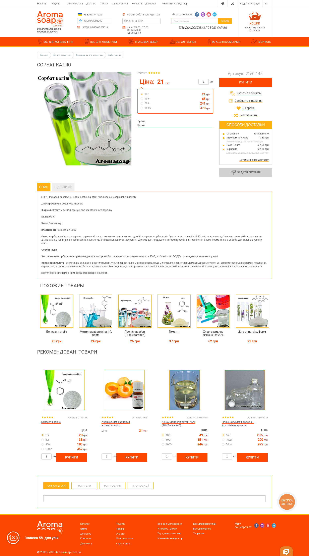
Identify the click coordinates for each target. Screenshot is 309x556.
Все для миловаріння (170, 523)
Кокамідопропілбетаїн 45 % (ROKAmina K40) (178, 423)
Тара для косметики (169, 533)
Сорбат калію (114, 55)
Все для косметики (204, 523)
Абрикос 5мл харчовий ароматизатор (116, 423)
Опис (43, 187)
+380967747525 (93, 14)
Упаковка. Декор (167, 528)
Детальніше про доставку (254, 160)
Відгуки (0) (63, 187)
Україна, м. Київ (133, 20)
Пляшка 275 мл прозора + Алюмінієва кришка (238, 423)
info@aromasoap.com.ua (95, 27)
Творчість (198, 533)
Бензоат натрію (51, 421)
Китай (141, 125)
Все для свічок (202, 528)
